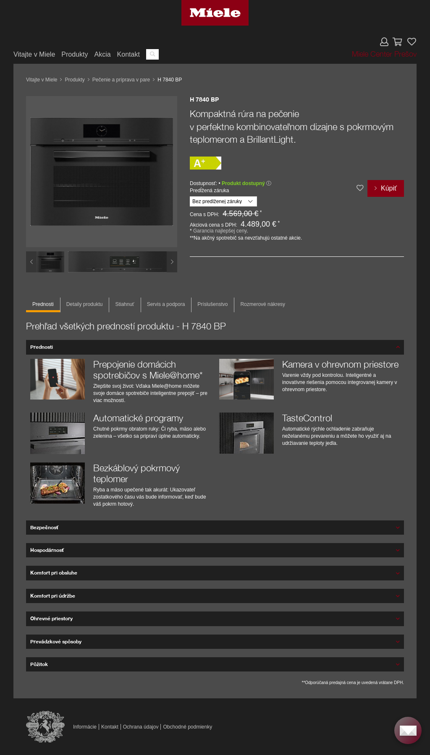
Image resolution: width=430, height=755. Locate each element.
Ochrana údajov (141, 727)
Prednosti (43, 304)
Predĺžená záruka (209, 190)
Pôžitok (39, 664)
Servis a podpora (166, 304)
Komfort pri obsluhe (53, 573)
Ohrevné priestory (51, 618)
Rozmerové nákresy (262, 304)
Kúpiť (389, 188)
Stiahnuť (124, 304)
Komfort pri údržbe (52, 596)
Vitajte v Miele (34, 54)
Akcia (102, 54)
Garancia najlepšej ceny (219, 231)
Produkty (74, 54)
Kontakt (128, 54)
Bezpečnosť (44, 527)
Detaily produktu (84, 304)
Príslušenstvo (212, 304)
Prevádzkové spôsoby (55, 641)
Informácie (85, 727)
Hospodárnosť (46, 550)
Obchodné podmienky (187, 727)
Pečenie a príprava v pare (121, 80)
